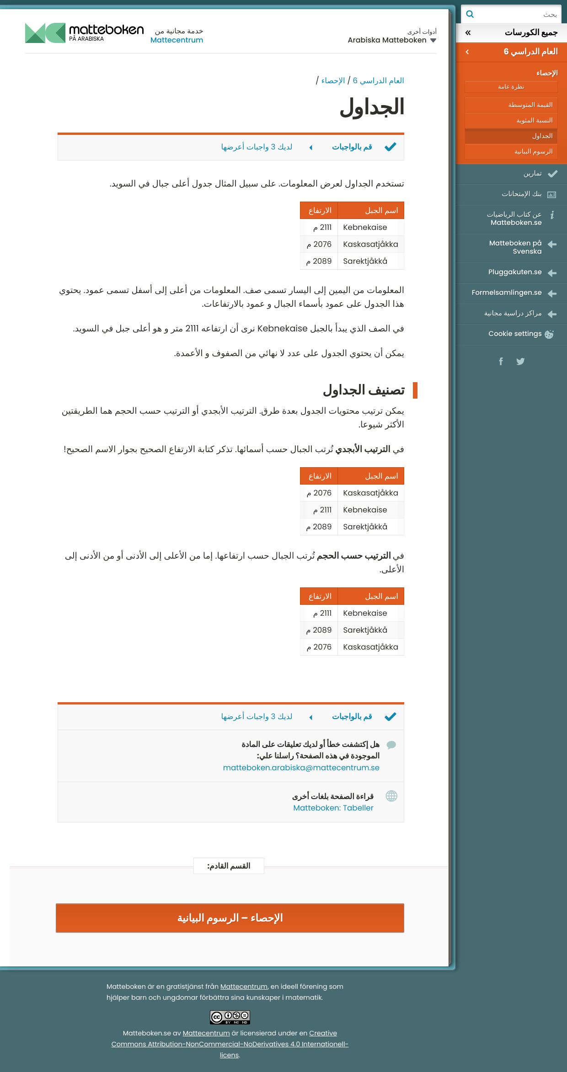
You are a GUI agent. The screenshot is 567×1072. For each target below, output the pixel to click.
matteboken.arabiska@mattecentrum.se (301, 767)
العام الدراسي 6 (378, 80)
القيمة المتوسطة (530, 104)
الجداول (542, 135)
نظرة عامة (511, 86)
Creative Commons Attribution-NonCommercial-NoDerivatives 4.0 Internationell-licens (230, 1044)
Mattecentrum (176, 40)
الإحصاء (332, 80)
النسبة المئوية (535, 120)
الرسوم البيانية (533, 151)
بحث (469, 14)
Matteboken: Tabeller (334, 807)
